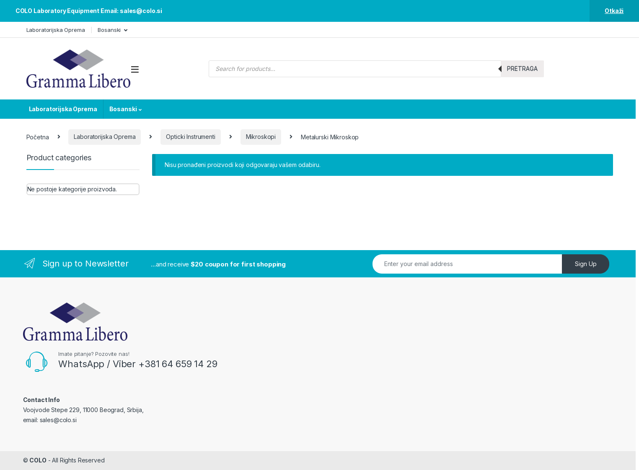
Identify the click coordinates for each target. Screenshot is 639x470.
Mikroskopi (261, 136)
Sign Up (586, 263)
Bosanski (109, 29)
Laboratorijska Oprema (55, 29)
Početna (37, 136)
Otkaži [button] (614, 10)
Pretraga (522, 68)
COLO (37, 460)
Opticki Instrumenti (190, 136)
